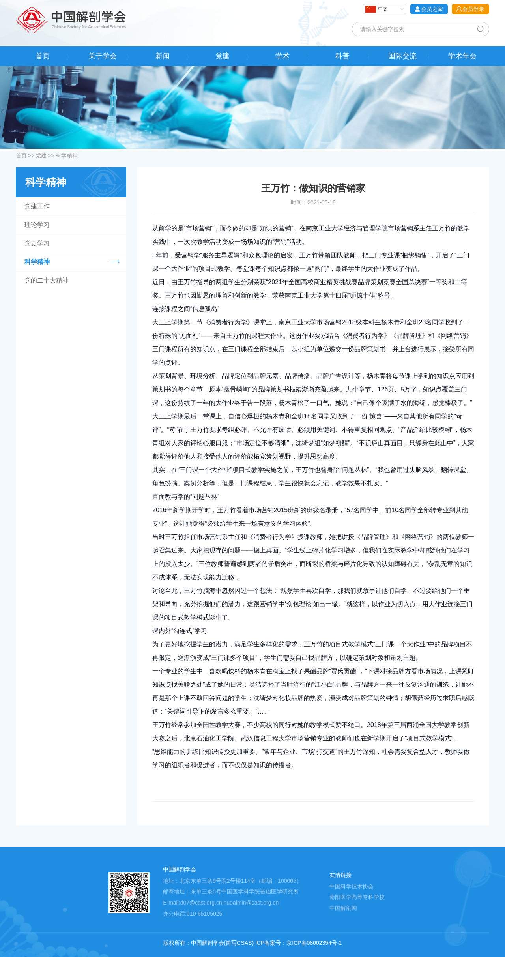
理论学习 (37, 224)
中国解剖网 (343, 908)
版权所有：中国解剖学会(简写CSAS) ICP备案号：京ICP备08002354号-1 (252, 943)
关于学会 (102, 56)
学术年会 (462, 56)
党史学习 (37, 243)
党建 (222, 56)
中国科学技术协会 (351, 886)
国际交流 (402, 56)
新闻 (162, 56)
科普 (342, 56)
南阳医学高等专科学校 (357, 897)
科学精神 (67, 155)
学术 (282, 56)
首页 (43, 56)
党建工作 (37, 206)
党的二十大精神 (46, 280)
